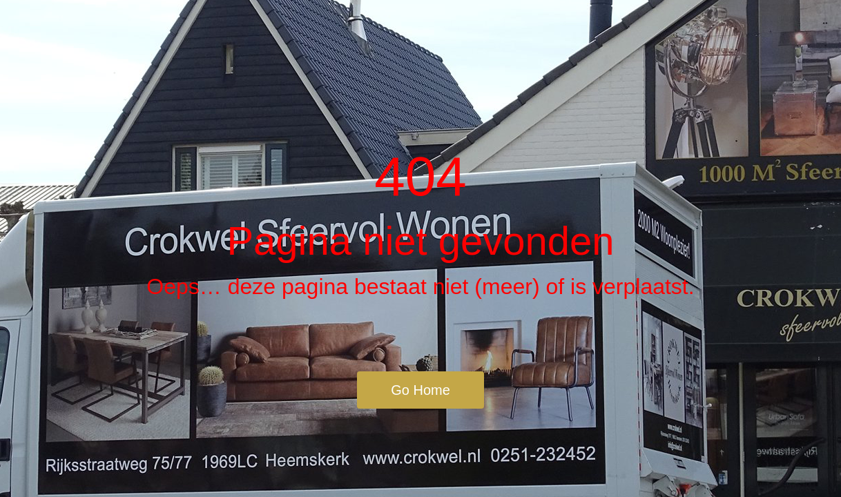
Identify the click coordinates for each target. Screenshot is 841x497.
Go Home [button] (420, 390)
